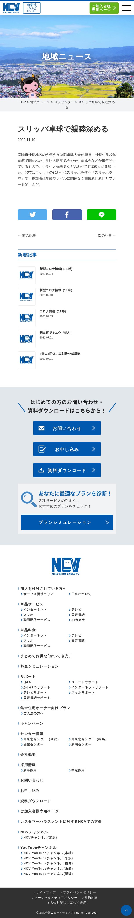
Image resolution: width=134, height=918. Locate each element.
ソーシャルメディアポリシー (56, 897)
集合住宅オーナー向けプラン (45, 708)
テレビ (76, 609)
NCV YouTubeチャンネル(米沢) (48, 858)
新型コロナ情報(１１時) (56, 269)
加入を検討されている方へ (43, 588)
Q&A (27, 682)
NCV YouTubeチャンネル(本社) (48, 853)
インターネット (35, 609)
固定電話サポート (36, 698)
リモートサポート (84, 682)
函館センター (33, 744)
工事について (81, 594)
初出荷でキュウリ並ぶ (55, 332)
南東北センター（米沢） (41, 739)
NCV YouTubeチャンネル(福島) (48, 863)
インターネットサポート (89, 687)
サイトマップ (46, 892)
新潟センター (81, 744)
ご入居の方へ (33, 713)
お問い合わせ (67, 428)
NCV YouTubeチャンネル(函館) (48, 868)
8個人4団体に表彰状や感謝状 (60, 354)
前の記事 (27, 235)
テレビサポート (35, 692)
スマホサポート (83, 692)
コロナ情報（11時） (54, 311)
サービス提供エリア (38, 594)
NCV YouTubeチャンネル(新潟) (48, 874)
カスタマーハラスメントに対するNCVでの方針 (61, 821)
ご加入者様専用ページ (101, 8)
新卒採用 (30, 770)
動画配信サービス (36, 620)
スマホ (28, 615)
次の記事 (107, 235)
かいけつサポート (36, 687)
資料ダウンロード (67, 470)
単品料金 (28, 630)
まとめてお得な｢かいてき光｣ (45, 656)
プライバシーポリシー (79, 892)
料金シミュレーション (39, 666)
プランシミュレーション (65, 522)
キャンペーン (32, 723)
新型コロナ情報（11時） (57, 290)
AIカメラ (78, 620)
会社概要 (28, 754)
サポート (28, 676)
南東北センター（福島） (89, 739)
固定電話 (78, 615)
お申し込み (67, 449)
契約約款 (91, 897)
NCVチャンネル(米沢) (40, 837)
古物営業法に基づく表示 (68, 902)
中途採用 (78, 770)
